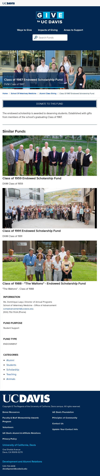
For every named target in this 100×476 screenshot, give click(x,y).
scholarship (12, 369)
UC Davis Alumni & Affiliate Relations (22, 433)
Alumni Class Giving (47, 93)
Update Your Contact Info (65, 429)
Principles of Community (64, 417)
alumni (10, 360)
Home (5, 93)
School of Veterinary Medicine (23, 93)
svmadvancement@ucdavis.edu (18, 308)
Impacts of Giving (48, 30)
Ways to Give (24, 30)
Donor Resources (11, 412)
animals (10, 379)
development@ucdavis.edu (15, 468)
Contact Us (58, 423)
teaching (11, 374)
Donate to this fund (49, 104)
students (11, 365)
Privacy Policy (10, 438)
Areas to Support (73, 30)
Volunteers (8, 427)
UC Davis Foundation (63, 412)
